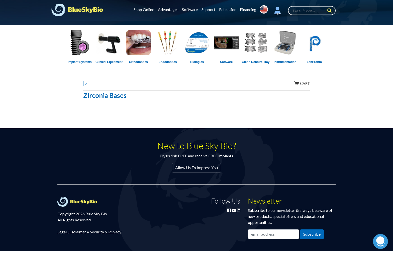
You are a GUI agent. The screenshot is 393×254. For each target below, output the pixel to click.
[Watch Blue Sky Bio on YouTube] (234, 210)
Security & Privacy (105, 231)
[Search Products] (312, 10)
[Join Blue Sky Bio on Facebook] (229, 210)
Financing (248, 9)
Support (208, 9)
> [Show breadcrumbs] (86, 83)
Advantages (168, 9)
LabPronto (314, 62)
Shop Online (144, 9)
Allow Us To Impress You (196, 167)
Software (190, 9)
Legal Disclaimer (71, 231)
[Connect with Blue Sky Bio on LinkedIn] (238, 210)
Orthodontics (138, 62)
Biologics (197, 62)
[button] (277, 10)
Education (227, 9)
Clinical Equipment (109, 62)
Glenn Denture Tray (256, 62)
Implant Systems (79, 62)
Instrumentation (285, 62)
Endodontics (168, 62)
